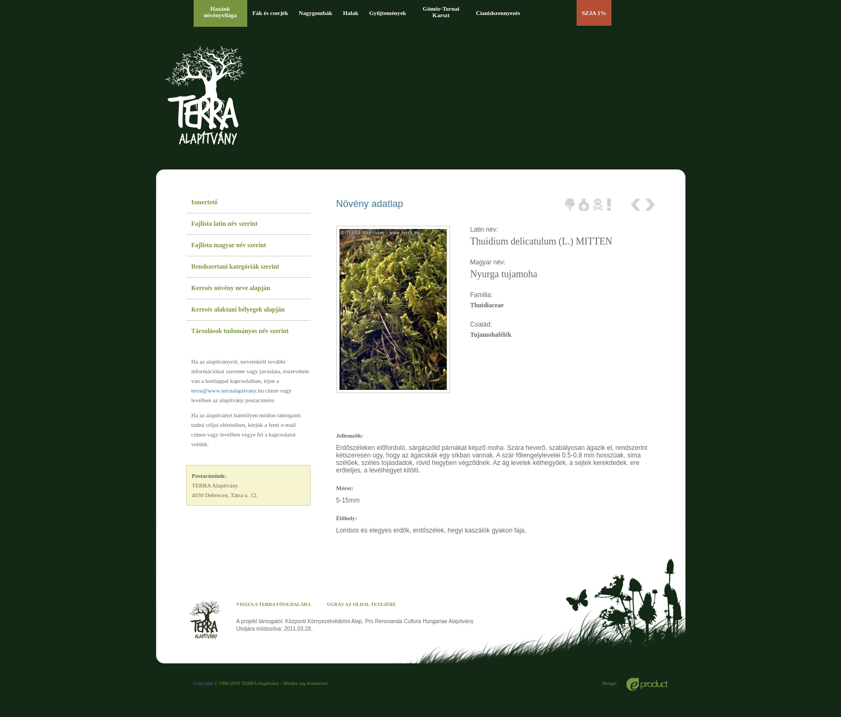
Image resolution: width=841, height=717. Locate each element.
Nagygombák (315, 13)
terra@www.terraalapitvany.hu (227, 390)
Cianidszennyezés (498, 13)
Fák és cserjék (271, 13)
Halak (350, 13)
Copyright (203, 683)
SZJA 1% (594, 13)
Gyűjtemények (387, 13)
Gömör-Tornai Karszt (441, 11)
